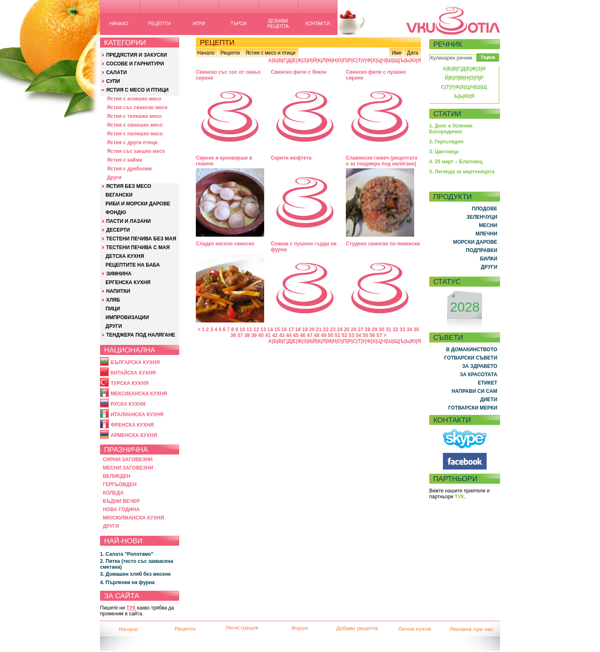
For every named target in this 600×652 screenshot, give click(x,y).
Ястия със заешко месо (136, 151)
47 (309, 335)
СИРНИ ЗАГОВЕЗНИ (128, 459)
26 (353, 329)
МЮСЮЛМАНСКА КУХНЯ (133, 518)
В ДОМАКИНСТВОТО (471, 349)
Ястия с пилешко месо (135, 134)
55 (365, 335)
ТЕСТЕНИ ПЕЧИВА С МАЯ (138, 247)
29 (374, 329)
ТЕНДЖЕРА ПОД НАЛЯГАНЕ (140, 335)
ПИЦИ (112, 309)
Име (397, 53)
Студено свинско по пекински (383, 244)
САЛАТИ (116, 72)
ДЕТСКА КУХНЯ (124, 256)
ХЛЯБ (113, 300)
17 (291, 329)
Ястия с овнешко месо (134, 125)
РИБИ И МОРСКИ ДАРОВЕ (137, 204)
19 (305, 329)
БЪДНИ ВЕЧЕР (121, 501)
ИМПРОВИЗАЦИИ (127, 317)
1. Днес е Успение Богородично (450, 129)
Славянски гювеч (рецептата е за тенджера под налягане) (381, 161)
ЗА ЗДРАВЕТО (479, 366)
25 (346, 329)
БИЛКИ (489, 259)
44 (288, 335)
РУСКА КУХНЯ (127, 404)
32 (395, 329)
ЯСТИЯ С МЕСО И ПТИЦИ (137, 90)
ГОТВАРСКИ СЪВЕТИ (470, 358)
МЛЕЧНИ (486, 234)
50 (330, 335)
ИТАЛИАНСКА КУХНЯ (136, 414)
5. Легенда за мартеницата (462, 172)
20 (312, 329)
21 (319, 329)
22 (325, 329)
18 (297, 329)
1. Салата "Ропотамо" (126, 554)
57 (379, 335)
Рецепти (230, 53)
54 (358, 335)
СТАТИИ (447, 114)
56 (372, 335)
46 (302, 335)
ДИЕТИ (488, 399)
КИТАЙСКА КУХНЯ (132, 373)
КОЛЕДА (113, 493)
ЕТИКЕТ (488, 383)
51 (337, 335)
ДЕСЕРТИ (118, 230)
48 (316, 335)
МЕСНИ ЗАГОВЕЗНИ (128, 468)
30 (381, 329)
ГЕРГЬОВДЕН (120, 484)
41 (267, 335)
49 (323, 335)
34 (409, 329)
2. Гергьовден (446, 142)
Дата (412, 53)
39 (254, 335)
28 (367, 329)
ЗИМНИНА (119, 274)
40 (261, 335)
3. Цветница (444, 152)
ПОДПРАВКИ (481, 250)
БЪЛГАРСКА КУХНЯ (135, 362)
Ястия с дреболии (129, 169)
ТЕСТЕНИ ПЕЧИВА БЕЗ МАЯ (141, 239)
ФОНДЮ (115, 212)
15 (277, 329)
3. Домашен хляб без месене (135, 574)
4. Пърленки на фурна (127, 582)
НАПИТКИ (118, 291)
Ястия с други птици (132, 142)
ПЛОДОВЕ (485, 209)
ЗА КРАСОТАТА (479, 374)
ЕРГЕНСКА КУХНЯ (127, 282)
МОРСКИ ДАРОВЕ (475, 242)
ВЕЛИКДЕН (116, 476)
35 (416, 329)
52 (344, 335)
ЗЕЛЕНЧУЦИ (481, 217)
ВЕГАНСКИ (118, 195)
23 (332, 329)
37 (239, 335)
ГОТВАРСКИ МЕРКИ (473, 408)
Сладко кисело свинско (225, 244)
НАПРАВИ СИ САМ (475, 391)
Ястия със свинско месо (137, 107)
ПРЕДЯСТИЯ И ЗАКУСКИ (136, 55)
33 (402, 329)
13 (263, 329)
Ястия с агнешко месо (134, 99)
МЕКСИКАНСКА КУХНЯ (138, 394)
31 (388, 329)
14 (270, 329)
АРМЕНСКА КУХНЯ (133, 435)
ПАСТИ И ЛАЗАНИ (128, 221)
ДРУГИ (113, 326)
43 (282, 335)
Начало (206, 53)
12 (256, 329)
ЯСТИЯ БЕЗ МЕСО (128, 186)
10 (242, 329)
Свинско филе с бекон (299, 72)
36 (233, 335)
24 (339, 329)
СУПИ (113, 81)
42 (275, 335)
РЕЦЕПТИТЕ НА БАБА (132, 265)
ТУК (130, 608)
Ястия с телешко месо (134, 116)
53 (351, 335)
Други (114, 177)
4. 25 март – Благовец (455, 162)
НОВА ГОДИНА (121, 509)
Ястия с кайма (124, 160)
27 (360, 329)
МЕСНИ (488, 225)
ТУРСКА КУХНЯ (129, 383)
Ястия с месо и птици (270, 53)
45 (295, 335)
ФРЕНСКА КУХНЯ (131, 425)
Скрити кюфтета (291, 158)
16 (284, 329)
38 (247, 335)
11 (249, 329)
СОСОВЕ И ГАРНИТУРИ (135, 64)
